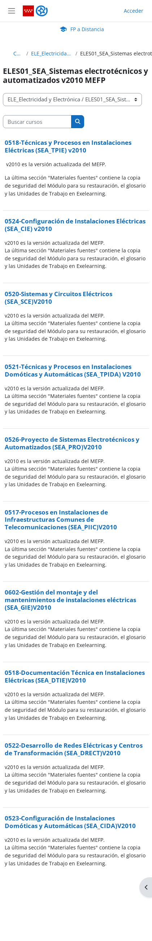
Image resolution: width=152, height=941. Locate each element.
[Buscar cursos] (37, 121)
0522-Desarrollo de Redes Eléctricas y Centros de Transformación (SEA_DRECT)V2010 (74, 749)
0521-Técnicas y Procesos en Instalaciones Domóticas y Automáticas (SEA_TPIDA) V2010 (73, 370)
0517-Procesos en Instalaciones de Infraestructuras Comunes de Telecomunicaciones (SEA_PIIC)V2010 (61, 519)
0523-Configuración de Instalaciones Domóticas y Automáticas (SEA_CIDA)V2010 (70, 822)
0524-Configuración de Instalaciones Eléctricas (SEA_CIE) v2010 (75, 225)
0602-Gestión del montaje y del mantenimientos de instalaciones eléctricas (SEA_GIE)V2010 (70, 599)
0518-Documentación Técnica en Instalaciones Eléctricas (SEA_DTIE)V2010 (75, 676)
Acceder (133, 10)
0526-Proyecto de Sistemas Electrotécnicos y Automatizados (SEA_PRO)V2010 (72, 443)
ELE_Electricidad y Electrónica (52, 53)
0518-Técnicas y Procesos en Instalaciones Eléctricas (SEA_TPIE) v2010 (68, 146)
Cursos (18, 53)
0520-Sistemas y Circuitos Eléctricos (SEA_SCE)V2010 (58, 298)
